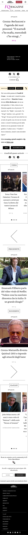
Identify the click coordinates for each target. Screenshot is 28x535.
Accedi (8, 475)
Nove (6, 147)
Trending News (5, 10)
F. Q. (14, 40)
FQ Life (11, 10)
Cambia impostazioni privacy (10, 495)
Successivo (14, 311)
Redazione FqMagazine (11, 427)
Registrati (20, 475)
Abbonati (19, 2)
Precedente (14, 249)
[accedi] (25, 2)
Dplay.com (10, 142)
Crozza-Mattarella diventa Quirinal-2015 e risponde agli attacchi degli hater (14, 353)
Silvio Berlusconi (18, 147)
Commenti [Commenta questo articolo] (14, 80)
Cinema (23, 10)
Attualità (14, 17)
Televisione (17, 10)
